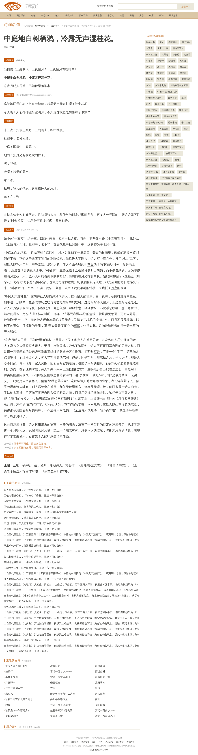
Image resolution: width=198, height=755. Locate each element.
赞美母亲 (172, 79)
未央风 (9, 693)
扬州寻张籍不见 (59, 699)
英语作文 (183, 110)
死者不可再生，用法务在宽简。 (31, 443)
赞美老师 (186, 79)
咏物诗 (176, 54)
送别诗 (149, 67)
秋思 (39, 340)
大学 (141, 15)
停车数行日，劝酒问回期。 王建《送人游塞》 (29, 601)
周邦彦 (129, 276)
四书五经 (83, 15)
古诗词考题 (151, 166)
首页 (9, 15)
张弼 (166, 135)
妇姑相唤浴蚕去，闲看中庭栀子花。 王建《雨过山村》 (34, 556)
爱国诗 (171, 60)
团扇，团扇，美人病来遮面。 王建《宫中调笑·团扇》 (33, 523)
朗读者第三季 (170, 116)
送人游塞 (100, 693)
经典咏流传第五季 (179, 85)
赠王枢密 (55, 682)
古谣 (52, 688)
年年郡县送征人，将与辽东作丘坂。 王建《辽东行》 (32, 640)
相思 (100, 363)
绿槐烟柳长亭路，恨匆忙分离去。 (162, 220)
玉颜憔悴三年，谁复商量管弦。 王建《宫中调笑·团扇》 (34, 568)
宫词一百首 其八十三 (106, 716)
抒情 (72, 369)
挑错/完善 (20, 60)
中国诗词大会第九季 (167, 91)
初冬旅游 (100, 705)
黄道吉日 (163, 128)
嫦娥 (77, 325)
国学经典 (21, 15)
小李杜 (149, 91)
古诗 (33, 15)
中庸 (151, 15)
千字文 (111, 15)
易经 (183, 98)
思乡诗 (160, 67)
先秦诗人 (166, 159)
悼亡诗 (149, 73)
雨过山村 (100, 671)
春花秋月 (150, 147)
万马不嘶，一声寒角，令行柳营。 (162, 201)
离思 (115, 430)
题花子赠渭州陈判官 (61, 710)
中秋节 (149, 60)
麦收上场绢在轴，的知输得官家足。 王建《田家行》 (32, 606)
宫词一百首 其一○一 (61, 671)
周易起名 (173, 15)
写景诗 (165, 54)
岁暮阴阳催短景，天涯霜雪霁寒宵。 (33, 447)
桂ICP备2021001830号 (99, 750)
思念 (120, 340)
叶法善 (176, 128)
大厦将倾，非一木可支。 (158, 195)
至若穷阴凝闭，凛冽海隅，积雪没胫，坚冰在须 (167, 186)
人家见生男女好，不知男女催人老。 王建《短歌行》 (32, 501)
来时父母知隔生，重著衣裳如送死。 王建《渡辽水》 (32, 517)
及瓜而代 (150, 141)
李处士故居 (11, 677)
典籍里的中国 (152, 116)
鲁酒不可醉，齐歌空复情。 (159, 207)
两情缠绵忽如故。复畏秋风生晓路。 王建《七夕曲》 (32, 506)
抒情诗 (160, 60)
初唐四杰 (172, 42)
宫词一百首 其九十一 (61, 705)
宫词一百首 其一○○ (105, 710)
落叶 (97, 699)
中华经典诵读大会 (155, 98)
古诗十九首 (160, 85)
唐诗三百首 (178, 48)
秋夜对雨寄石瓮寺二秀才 (19, 699)
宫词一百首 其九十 (60, 677)
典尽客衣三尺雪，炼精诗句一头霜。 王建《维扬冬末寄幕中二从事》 (41, 512)
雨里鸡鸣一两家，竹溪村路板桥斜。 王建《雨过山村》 (34, 545)
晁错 (157, 135)
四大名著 (97, 15)
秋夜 (7, 705)
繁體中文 (101, 6)
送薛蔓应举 (56, 716)
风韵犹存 (163, 141)
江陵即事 (100, 666)
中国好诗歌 (151, 110)
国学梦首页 (39, 26)
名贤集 (149, 48)
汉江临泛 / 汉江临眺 (171, 178)
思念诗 (171, 67)
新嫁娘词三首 (102, 677)
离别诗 (183, 60)
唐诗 (161, 15)
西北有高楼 (151, 178)
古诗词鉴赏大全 (153, 153)
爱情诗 (171, 73)
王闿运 (176, 135)
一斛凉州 (163, 147)
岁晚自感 (55, 666)
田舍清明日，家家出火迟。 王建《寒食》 (26, 651)
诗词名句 (45, 15)
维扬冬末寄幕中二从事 (62, 693)
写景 (97, 351)
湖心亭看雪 (168, 172)
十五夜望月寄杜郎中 (16, 666)
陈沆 (148, 135)
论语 (122, 15)
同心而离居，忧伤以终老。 (159, 213)
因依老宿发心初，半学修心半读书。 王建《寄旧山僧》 (34, 495)
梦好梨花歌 (11, 716)
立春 (177, 159)
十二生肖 (185, 122)
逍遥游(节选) (152, 172)
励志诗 (183, 67)
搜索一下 (185, 6)
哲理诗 (160, 73)
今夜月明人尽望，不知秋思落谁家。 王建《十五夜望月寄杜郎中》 (40, 579)
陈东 (186, 128)
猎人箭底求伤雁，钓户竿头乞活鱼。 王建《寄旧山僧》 (34, 490)
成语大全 (69, 15)
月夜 (114, 288)
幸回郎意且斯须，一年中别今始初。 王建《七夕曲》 (32, 562)
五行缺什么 (173, 104)
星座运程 (150, 128)
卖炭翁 (182, 172)
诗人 (57, 15)
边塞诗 (187, 54)
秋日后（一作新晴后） (17, 710)
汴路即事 (10, 682)
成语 (94, 742)
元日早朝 (100, 682)
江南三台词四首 (14, 688)
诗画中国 (172, 122)
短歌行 (9, 671)
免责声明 (130, 742)
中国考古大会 (168, 110)
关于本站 (119, 742)
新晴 (97, 688)
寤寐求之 (177, 141)
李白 (90, 264)
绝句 (179, 166)
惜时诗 (149, 79)
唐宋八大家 (162, 48)
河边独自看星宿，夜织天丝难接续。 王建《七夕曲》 (32, 529)
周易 (131, 15)
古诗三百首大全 (173, 153)
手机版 (110, 6)
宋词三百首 (151, 54)
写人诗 (160, 79)
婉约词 (183, 73)
